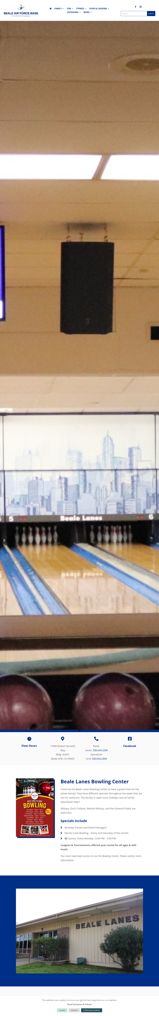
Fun (69, 9)
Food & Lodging (98, 9)
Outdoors (72, 12)
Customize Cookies (92, 1010)
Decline (74, 1010)
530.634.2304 (99, 758)
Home (50, 9)
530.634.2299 (100, 750)
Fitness (80, 9)
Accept (62, 1010)
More (87, 12)
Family (58, 9)
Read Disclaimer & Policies (79, 1004)
